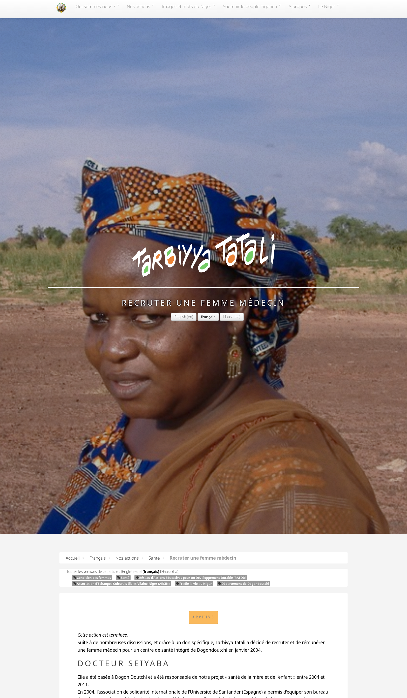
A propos (299, 6)
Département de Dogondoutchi (243, 583)
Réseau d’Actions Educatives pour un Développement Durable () (190, 577)
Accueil (73, 558)
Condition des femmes (92, 577)
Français (97, 558)
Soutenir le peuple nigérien (252, 6)
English (180, 316)
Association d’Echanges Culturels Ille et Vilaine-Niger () (121, 583)
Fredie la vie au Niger (194, 583)
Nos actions (140, 6)
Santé (154, 558)
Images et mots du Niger (188, 6)
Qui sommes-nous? (97, 6)
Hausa (228, 316)
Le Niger (328, 6)
